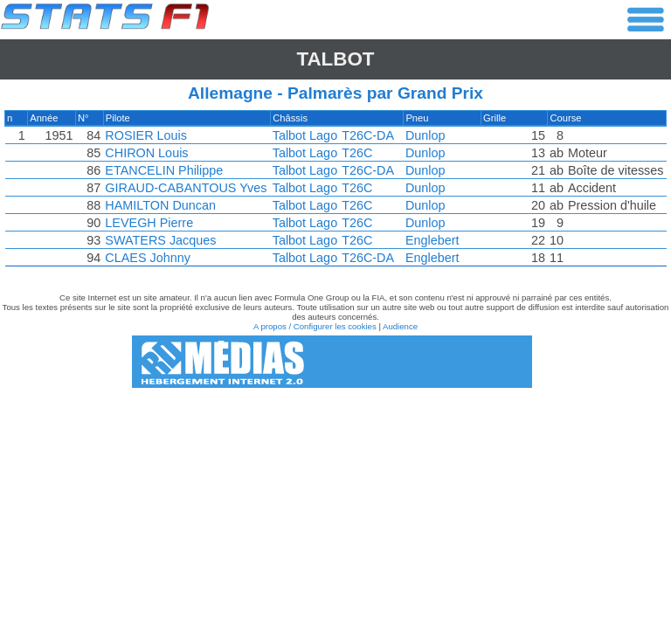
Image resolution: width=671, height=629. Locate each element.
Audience (400, 326)
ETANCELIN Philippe (165, 170)
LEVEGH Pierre (150, 223)
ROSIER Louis (147, 135)
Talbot (335, 59)
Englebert (432, 240)
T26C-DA (368, 135)
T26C (357, 153)
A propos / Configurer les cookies (315, 326)
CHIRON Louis (147, 153)
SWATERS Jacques (161, 240)
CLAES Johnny (148, 258)
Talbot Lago (304, 135)
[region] (335, 192)
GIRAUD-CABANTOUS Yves (186, 188)
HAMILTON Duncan (161, 205)
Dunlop (425, 135)
